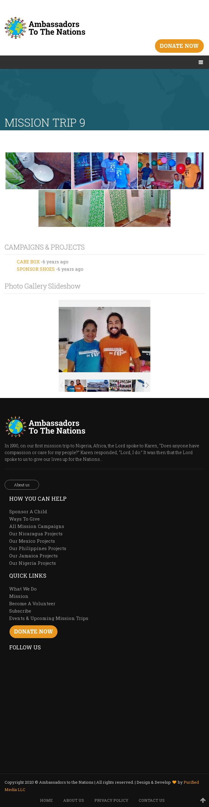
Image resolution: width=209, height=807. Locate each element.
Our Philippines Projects (37, 548)
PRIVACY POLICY (111, 800)
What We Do (23, 589)
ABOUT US (73, 800)
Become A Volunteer (32, 603)
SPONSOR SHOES (36, 269)
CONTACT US (152, 800)
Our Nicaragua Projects (36, 533)
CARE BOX (28, 261)
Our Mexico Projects (32, 541)
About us (22, 485)
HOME (46, 800)
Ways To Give (24, 519)
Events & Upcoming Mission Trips (48, 618)
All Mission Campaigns (36, 526)
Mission (18, 596)
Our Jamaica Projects (33, 556)
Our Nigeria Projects (32, 563)
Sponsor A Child (28, 511)
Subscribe (20, 611)
